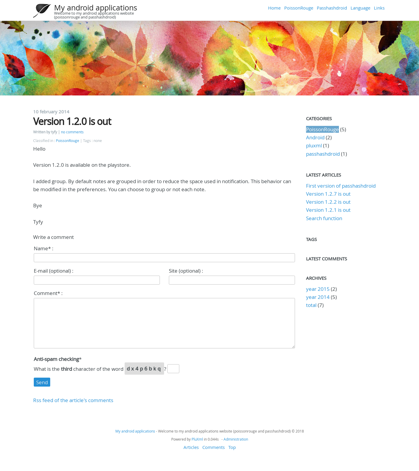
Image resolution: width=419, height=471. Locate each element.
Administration (236, 439)
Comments (213, 447)
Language (360, 8)
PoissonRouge (298, 8)
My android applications (95, 8)
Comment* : (48, 293)
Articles (191, 447)
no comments (72, 132)
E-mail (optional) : (54, 270)
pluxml (314, 145)
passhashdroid (323, 153)
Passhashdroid (332, 8)
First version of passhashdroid (341, 185)
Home (274, 8)
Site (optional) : (186, 270)
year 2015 (318, 288)
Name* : (43, 248)
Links (379, 8)
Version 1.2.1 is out (328, 209)
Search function (324, 218)
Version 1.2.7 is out (328, 193)
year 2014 (318, 297)
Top (232, 447)
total (312, 305)
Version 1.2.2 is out (328, 201)
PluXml (197, 439)
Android (315, 137)
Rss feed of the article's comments (73, 400)
